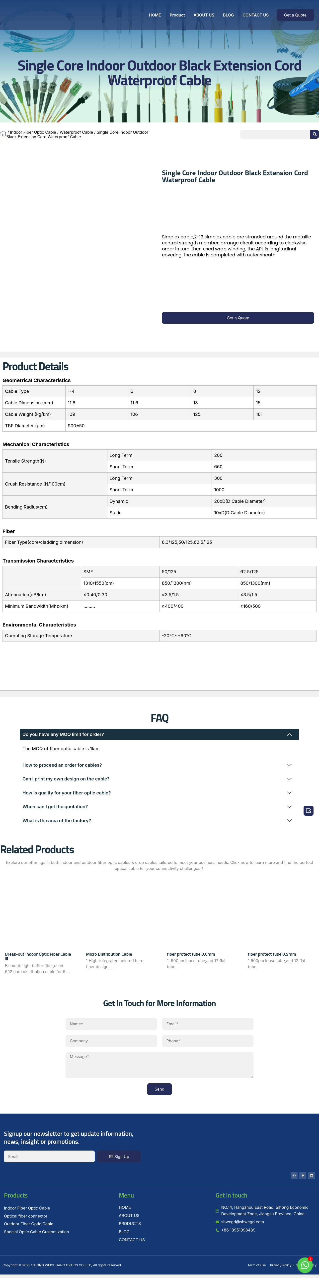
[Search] (314, 134)
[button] (295, 15)
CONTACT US (255, 14)
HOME (155, 14)
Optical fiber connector (25, 1219)
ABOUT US (204, 14)
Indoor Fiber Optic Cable (33, 132)
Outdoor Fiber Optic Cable (28, 1227)
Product (177, 14)
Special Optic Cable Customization (36, 1235)
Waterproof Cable (76, 132)
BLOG (228, 14)
